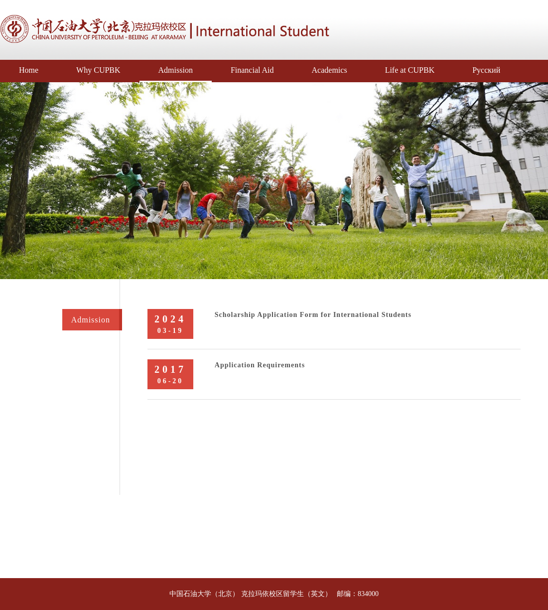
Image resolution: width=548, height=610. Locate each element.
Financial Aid (252, 70)
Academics (329, 70)
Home (28, 70)
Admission (175, 70)
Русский (486, 70)
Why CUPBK (98, 70)
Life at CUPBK (410, 70)
